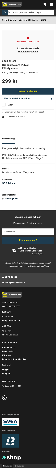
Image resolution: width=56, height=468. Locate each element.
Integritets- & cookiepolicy (14, 359)
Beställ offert (8, 351)
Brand (43, 20)
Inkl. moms (7, 466)
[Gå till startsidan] (12, 4)
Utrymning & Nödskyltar (28, 20)
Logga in (6, 370)
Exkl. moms (19, 466)
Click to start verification (31, 251)
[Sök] (28, 12)
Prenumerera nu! (28, 240)
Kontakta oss (8, 347)
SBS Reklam (8, 183)
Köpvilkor (6, 355)
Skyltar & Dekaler (9, 20)
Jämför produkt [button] (10, 199)
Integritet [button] (6, 374)
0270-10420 (11, 277)
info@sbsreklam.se (15, 283)
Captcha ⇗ (38, 254)
